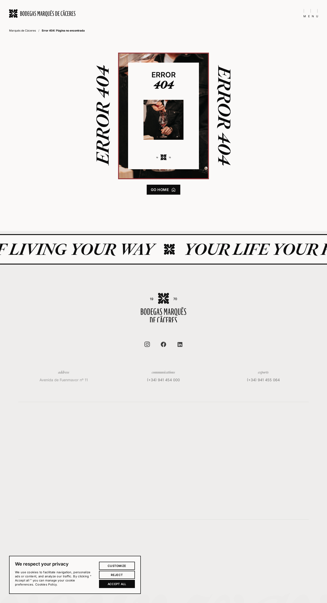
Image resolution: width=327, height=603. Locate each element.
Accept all (117, 584)
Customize (117, 566)
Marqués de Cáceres (22, 30)
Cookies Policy (46, 584)
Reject (117, 575)
